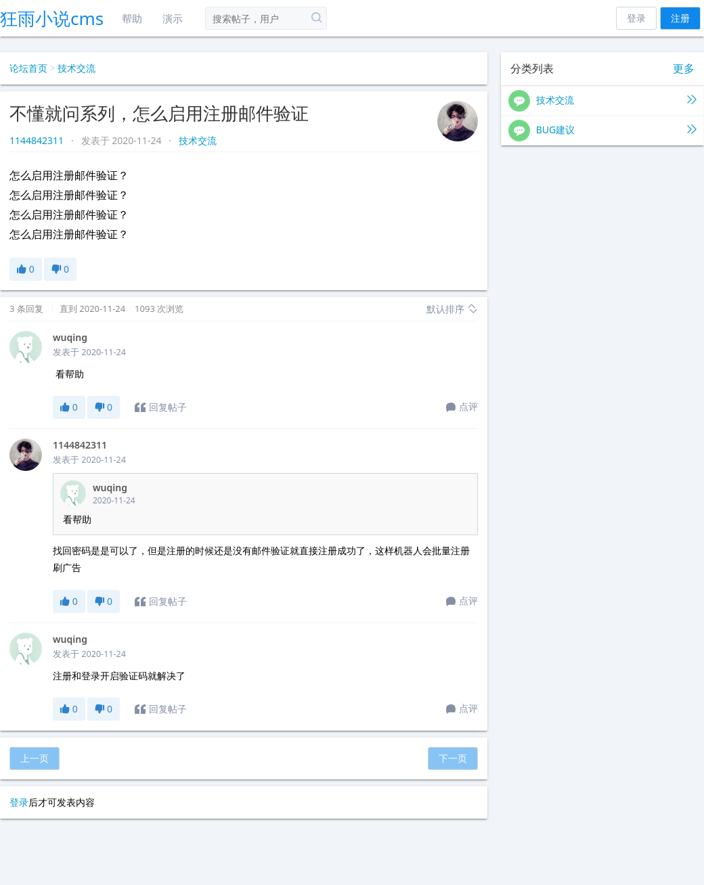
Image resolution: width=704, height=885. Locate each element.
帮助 (132, 18)
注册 (680, 18)
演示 (172, 18)
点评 (462, 407)
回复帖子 (161, 407)
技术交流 (76, 68)
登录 (636, 18)
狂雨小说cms (52, 18)
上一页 (34, 758)
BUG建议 (602, 130)
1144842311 (37, 140)
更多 (684, 69)
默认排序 (452, 308)
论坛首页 (28, 68)
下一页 (453, 758)
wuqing (70, 337)
